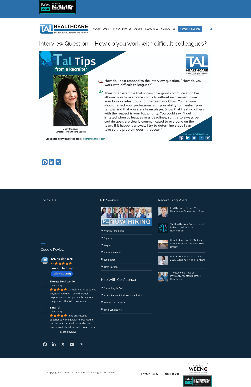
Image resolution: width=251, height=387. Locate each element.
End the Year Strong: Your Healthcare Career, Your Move (187, 210)
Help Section (111, 266)
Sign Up (108, 238)
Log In (107, 245)
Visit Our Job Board (114, 230)
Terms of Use (171, 373)
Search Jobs (101, 28)
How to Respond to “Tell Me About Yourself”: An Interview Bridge (187, 243)
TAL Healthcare (62, 259)
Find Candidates (122, 28)
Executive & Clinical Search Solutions (124, 295)
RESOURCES (151, 28)
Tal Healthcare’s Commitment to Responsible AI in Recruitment (187, 227)
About (138, 28)
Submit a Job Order (114, 288)
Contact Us (168, 28)
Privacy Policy (149, 373)
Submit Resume (112, 252)
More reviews (68, 331)
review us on (62, 273)
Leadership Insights (114, 302)
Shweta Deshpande (62, 281)
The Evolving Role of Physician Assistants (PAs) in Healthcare (186, 276)
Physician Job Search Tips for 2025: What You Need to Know (187, 258)
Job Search (110, 259)
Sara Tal (55, 307)
